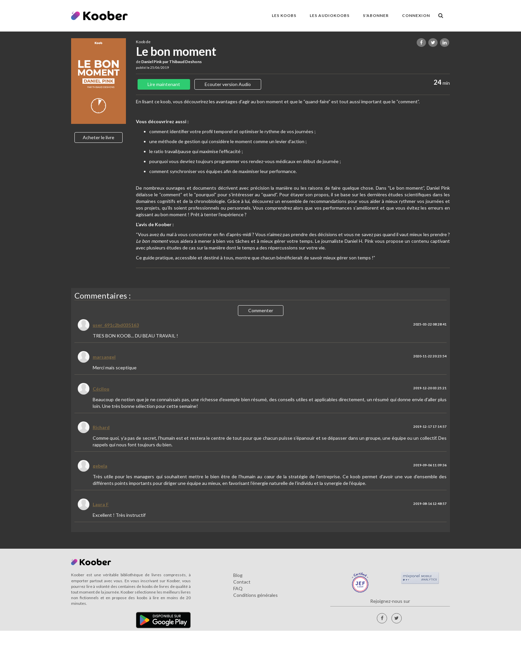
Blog (238, 575)
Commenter (260, 310)
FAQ (238, 588)
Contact (242, 582)
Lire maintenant (164, 84)
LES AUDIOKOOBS (330, 15)
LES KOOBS (284, 15)
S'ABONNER (376, 15)
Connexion (416, 15)
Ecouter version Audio (228, 84)
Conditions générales (255, 595)
